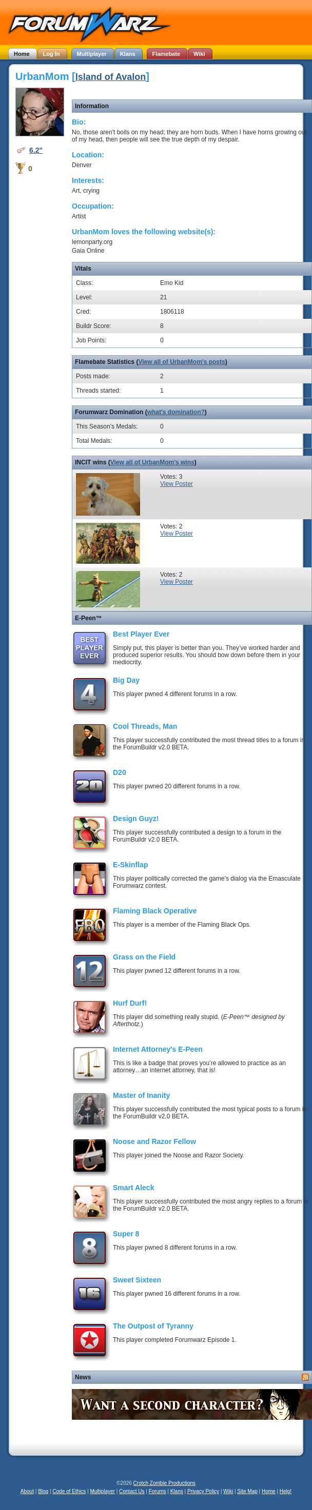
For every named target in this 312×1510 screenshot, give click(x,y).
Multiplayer (102, 1491)
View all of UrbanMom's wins (152, 462)
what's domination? (176, 412)
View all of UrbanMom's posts (181, 361)
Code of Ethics (69, 1491)
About (27, 1491)
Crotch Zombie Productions (164, 1483)
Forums (157, 1491)
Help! (285, 1491)
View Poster (176, 483)
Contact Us (131, 1491)
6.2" (36, 150)
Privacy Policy (203, 1491)
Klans (176, 1491)
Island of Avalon (110, 77)
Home (269, 1491)
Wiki (228, 1491)
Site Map (247, 1491)
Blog (43, 1491)
